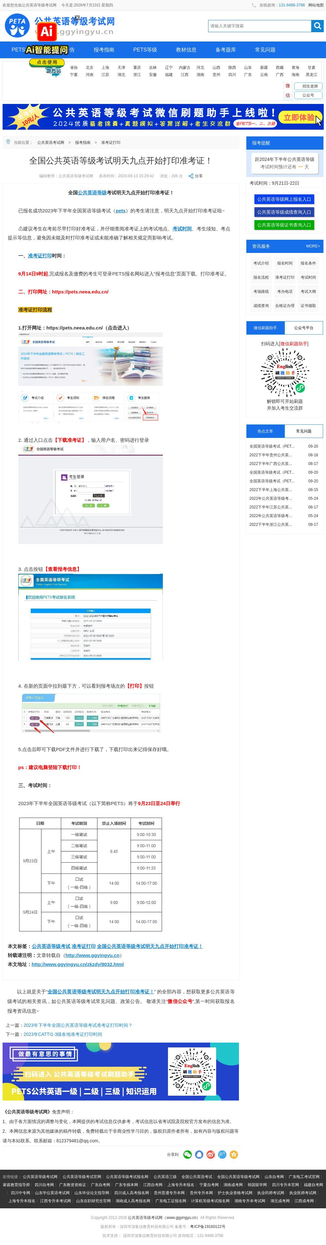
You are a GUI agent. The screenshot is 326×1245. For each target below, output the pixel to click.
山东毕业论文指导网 (92, 1193)
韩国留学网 (257, 1185)
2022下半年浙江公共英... (271, 524)
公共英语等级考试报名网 (127, 1177)
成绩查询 (261, 305)
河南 (89, 74)
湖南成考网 (233, 1185)
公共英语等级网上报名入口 (284, 199)
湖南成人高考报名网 (133, 1201)
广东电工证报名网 (170, 1201)
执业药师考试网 (270, 1193)
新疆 (264, 67)
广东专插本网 (126, 1185)
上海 (105, 67)
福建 (169, 74)
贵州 (216, 74)
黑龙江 (311, 74)
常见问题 (265, 49)
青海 (295, 67)
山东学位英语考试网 (52, 1193)
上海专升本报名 (180, 1185)
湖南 (200, 74)
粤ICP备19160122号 (207, 1226)
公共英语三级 (165, 1177)
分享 (199, 176)
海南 (295, 74)
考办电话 (285, 291)
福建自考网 (313, 1185)
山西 (216, 67)
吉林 (153, 67)
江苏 (105, 74)
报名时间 (285, 263)
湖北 (121, 74)
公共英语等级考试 (51, 946)
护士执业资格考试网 (235, 1193)
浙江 (137, 74)
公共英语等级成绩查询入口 (284, 212)
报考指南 (104, 49)
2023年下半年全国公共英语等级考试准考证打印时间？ (78, 1025)
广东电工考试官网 (304, 1177)
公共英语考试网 (50, 142)
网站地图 (316, 5)
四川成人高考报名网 (131, 1193)
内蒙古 (184, 67)
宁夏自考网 (209, 1185)
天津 (121, 67)
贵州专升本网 (201, 1193)
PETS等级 (145, 49)
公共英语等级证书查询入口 (284, 225)
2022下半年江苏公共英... (271, 507)
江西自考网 (153, 1185)
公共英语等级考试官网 (82, 1177)
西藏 (280, 67)
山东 (248, 67)
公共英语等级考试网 (40, 1177)
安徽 (153, 74)
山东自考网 (274, 1177)
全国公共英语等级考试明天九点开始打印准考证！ (150, 946)
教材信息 (186, 49)
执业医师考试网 (302, 1193)
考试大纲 (308, 291)
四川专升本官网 (285, 1185)
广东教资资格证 (72, 1185)
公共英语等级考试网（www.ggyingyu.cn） (164, 1217)
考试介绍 (261, 263)
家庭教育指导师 (16, 1185)
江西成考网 (304, 1201)
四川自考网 (44, 1185)
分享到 (173, 1154)
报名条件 (308, 263)
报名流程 (261, 277)
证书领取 (308, 305)
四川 (232, 74)
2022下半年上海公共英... (271, 490)
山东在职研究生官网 (93, 1201)
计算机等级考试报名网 (210, 1201)
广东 (248, 74)
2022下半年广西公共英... (271, 463)
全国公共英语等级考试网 (238, 1177)
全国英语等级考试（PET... (272, 446)
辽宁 (169, 67)
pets (121, 210)
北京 (89, 67)
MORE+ (313, 246)
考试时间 (182, 228)
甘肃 (311, 67)
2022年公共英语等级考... (271, 498)
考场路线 (261, 291)
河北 (200, 67)
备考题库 (226, 49)
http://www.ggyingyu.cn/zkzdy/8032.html (78, 964)
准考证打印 (110, 142)
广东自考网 (100, 1185)
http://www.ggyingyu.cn (93, 955)
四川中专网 (20, 1193)
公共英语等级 (92, 192)
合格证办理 (285, 305)
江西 (185, 74)
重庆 (137, 67)
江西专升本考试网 (55, 1201)
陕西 (232, 67)
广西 (280, 74)
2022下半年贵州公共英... (271, 455)
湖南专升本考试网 (249, 1201)
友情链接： (12, 1177)
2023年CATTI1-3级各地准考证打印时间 (63, 1034)
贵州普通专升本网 (169, 1193)
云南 (264, 74)
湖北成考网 (280, 1201)
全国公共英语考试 (196, 1177)
